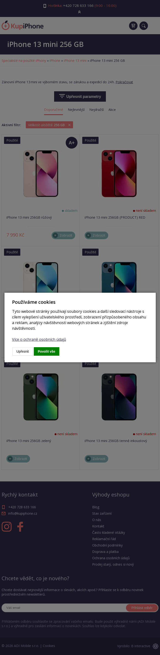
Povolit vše (46, 351)
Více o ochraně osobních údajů (39, 339)
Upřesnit (23, 351)
